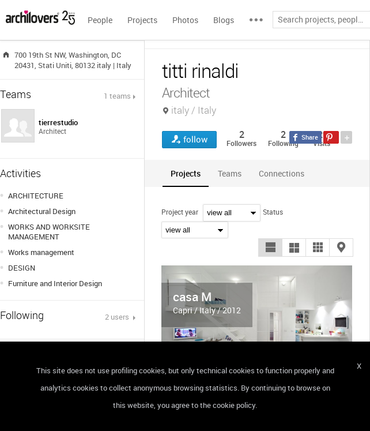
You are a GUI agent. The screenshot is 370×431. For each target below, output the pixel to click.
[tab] (185, 173)
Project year (179, 211)
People (100, 19)
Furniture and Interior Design (55, 283)
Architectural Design (41, 211)
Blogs (223, 19)
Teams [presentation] (229, 173)
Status (273, 211)
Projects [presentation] (186, 173)
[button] (270, 247)
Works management (41, 252)
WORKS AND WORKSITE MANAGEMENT (49, 232)
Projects (142, 19)
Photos (185, 19)
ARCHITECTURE (35, 195)
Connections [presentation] (281, 173)
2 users (118, 316)
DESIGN (21, 268)
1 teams (117, 95)
